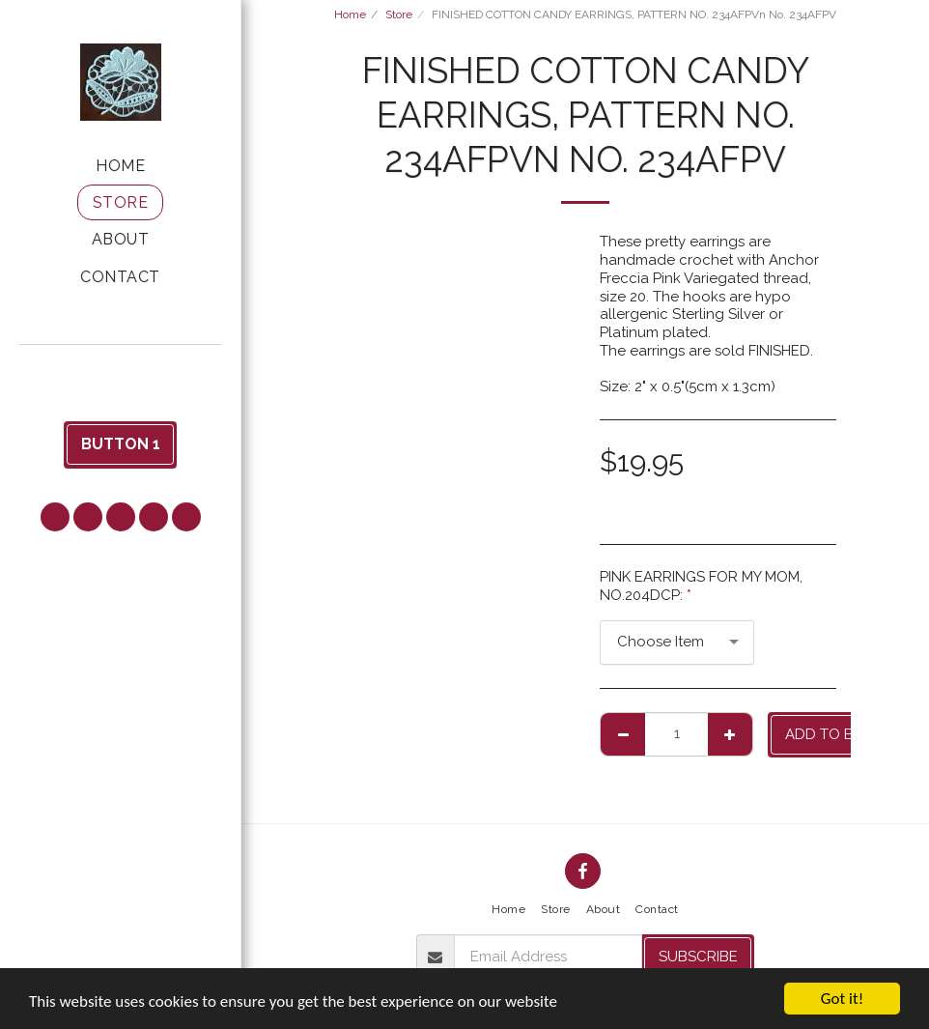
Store (398, 14)
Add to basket (841, 734)
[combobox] (677, 642)
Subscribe (698, 956)
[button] (120, 370)
